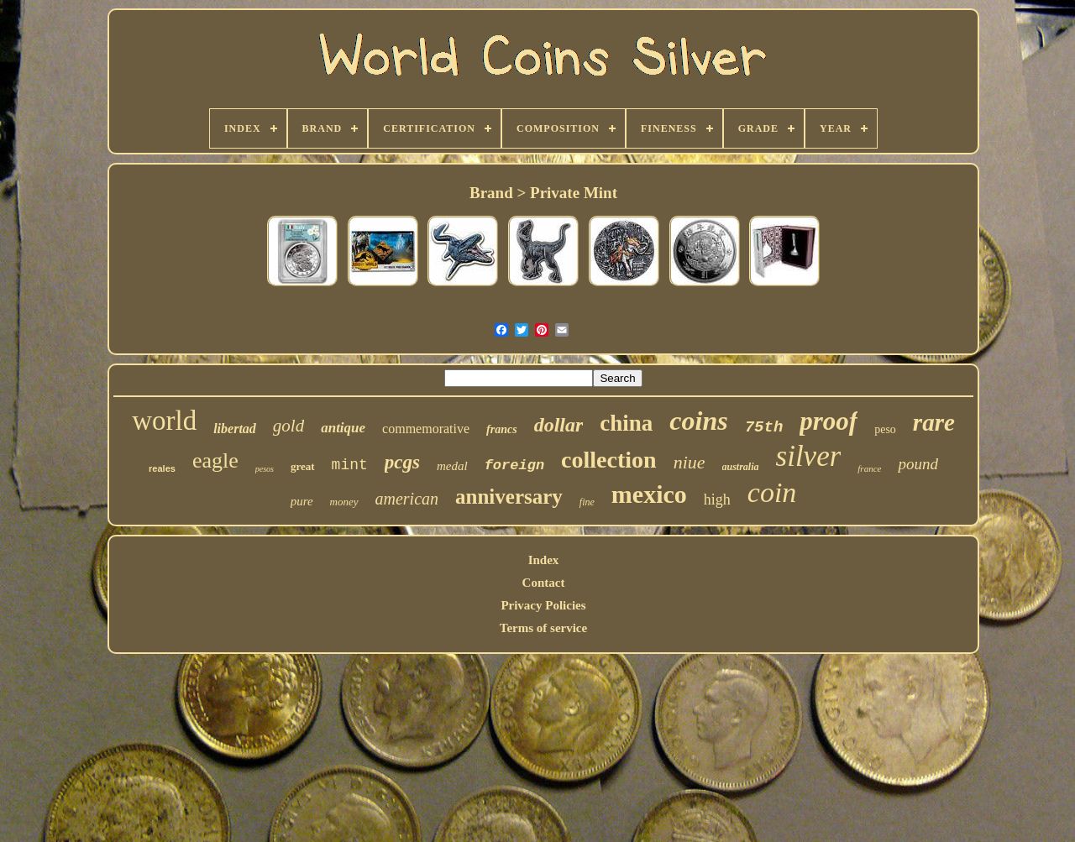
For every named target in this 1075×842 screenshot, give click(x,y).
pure (302, 501)
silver (809, 456)
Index (543, 560)
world (164, 420)
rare (934, 422)
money (344, 501)
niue (689, 462)
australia (740, 467)
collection (609, 460)
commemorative (425, 428)
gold (288, 426)
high (717, 499)
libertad (234, 428)
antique (343, 428)
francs (501, 429)
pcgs (402, 462)
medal (452, 466)
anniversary (509, 496)
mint (350, 465)
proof (828, 421)
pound (918, 464)
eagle (215, 460)
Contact (543, 582)
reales (162, 468)
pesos (264, 468)
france (869, 468)
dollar (559, 425)
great (303, 466)
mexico (649, 494)
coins (698, 420)
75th (764, 427)
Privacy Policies (543, 605)
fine (587, 502)
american (407, 498)
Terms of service (543, 628)
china (626, 423)
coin (772, 492)
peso (885, 429)
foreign (514, 465)
